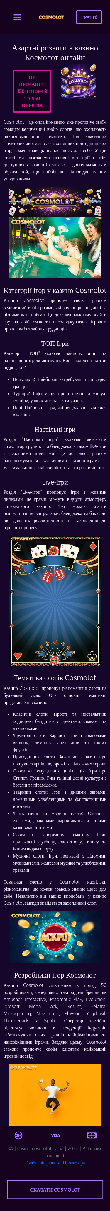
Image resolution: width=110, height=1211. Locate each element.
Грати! (89, 17)
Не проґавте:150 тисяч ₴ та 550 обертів (32, 91)
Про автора (74, 1163)
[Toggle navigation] (17, 17)
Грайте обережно (42, 1163)
